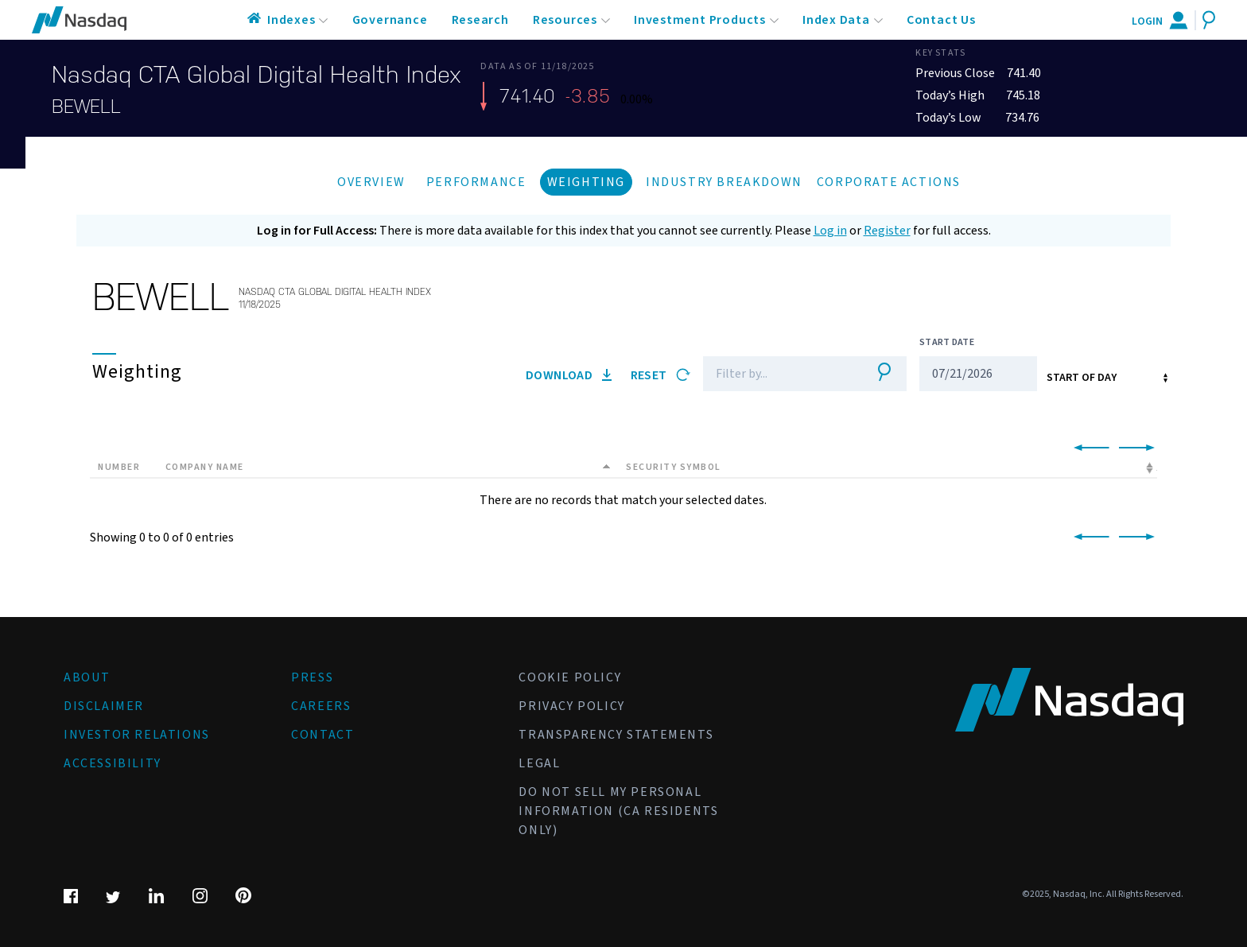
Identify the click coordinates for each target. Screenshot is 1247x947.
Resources (565, 20)
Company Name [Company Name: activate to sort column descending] (204, 467)
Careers (321, 706)
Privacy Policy (571, 706)
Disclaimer (104, 706)
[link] (1088, 448)
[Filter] (781, 374)
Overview (371, 182)
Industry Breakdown (724, 182)
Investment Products (700, 20)
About (87, 677)
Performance (476, 182)
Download (569, 375)
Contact (322, 734)
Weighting (586, 182)
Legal (539, 763)
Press (312, 677)
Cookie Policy (570, 677)
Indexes (291, 20)
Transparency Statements (616, 734)
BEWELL (86, 106)
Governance (390, 20)
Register (887, 230)
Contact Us (941, 20)
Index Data (836, 20)
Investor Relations (137, 734)
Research (480, 20)
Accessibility (112, 763)
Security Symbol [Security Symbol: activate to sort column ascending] (673, 467)
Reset (660, 375)
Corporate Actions (889, 182)
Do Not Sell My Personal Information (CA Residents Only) (618, 811)
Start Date (946, 342)
